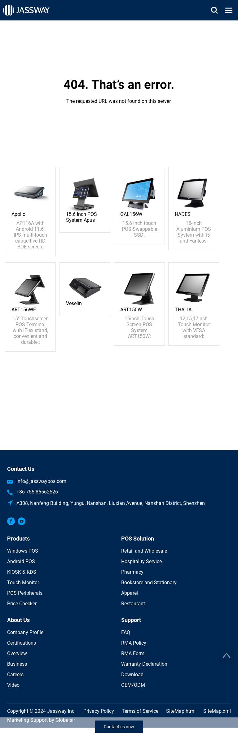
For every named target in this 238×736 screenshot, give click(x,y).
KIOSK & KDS (21, 572)
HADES (183, 214)
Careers (15, 674)
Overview (17, 653)
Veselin (74, 303)
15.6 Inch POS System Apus (81, 217)
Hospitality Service (141, 561)
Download (132, 674)
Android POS (21, 561)
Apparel (129, 593)
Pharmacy (132, 572)
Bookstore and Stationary (149, 582)
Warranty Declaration (144, 664)
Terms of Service (140, 711)
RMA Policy (133, 643)
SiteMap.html (181, 711)
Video (13, 685)
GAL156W (131, 214)
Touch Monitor (23, 582)
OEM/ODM (133, 685)
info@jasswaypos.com (41, 481)
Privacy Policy (98, 711)
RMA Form (132, 653)
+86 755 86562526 (37, 492)
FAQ (125, 632)
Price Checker (22, 604)
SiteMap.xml (217, 711)
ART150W (131, 310)
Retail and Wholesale (144, 551)
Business (17, 664)
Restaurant (133, 604)
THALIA (183, 310)
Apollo (18, 214)
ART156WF (23, 310)
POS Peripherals (24, 593)
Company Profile (25, 632)
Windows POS (22, 551)
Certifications (21, 643)
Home (119, 24)
